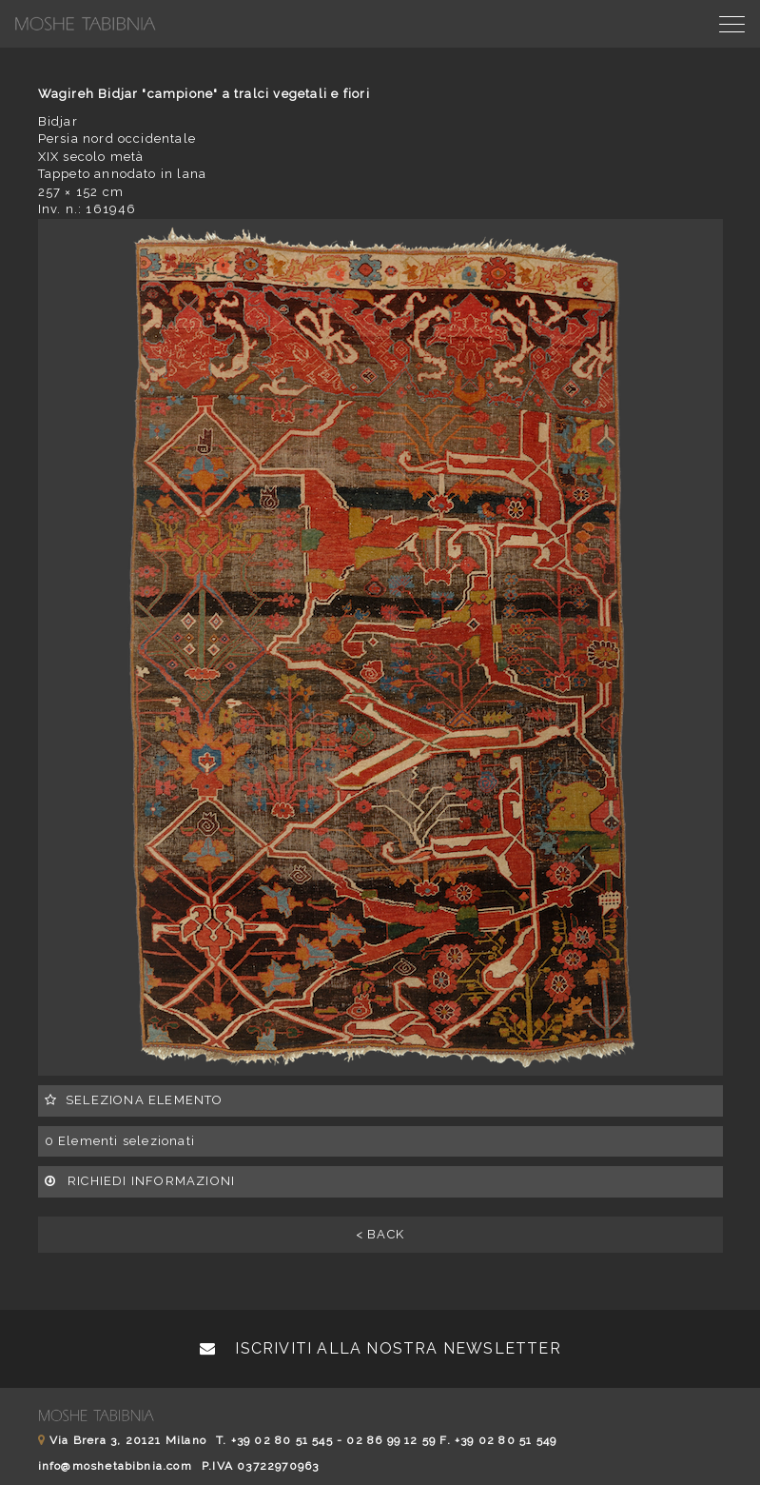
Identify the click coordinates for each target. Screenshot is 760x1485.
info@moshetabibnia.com (115, 1466)
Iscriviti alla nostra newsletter (380, 1348)
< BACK (380, 1234)
